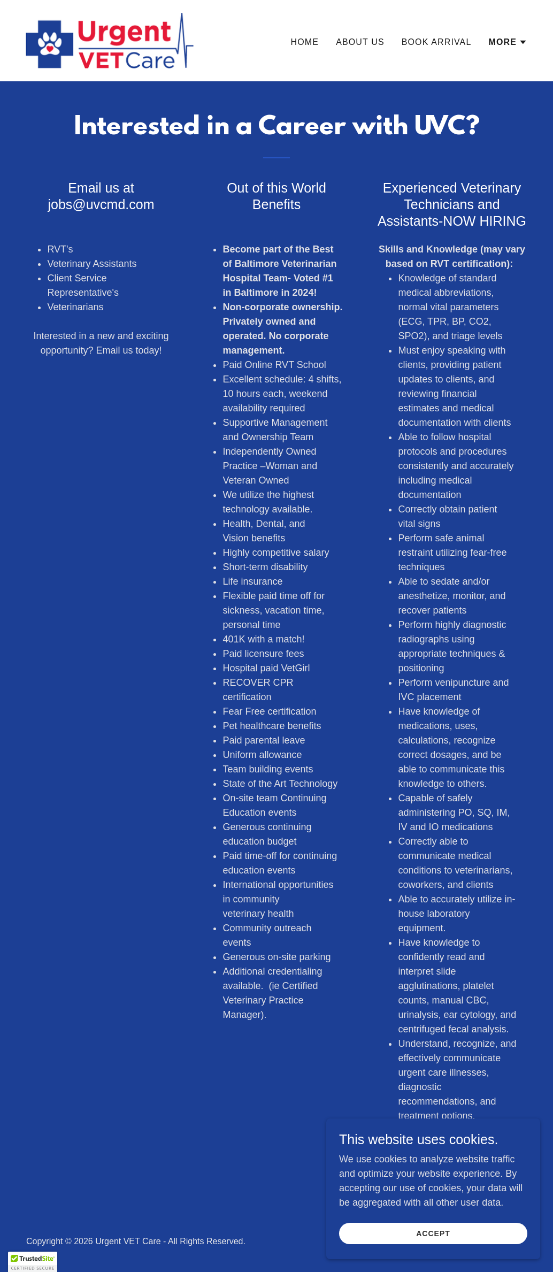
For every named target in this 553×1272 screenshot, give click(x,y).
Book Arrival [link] (437, 42)
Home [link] (305, 42)
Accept (433, 1233)
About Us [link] (360, 42)
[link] (110, 40)
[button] (507, 42)
